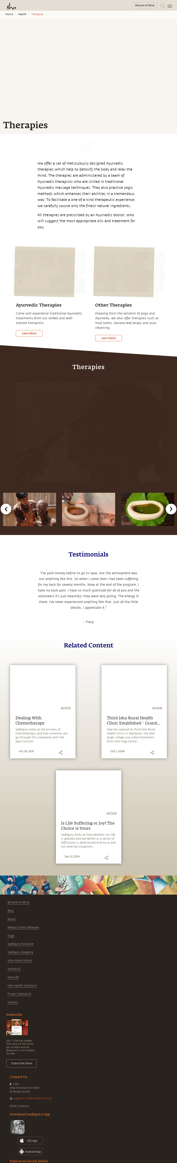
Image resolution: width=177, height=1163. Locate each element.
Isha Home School (20, 960)
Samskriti (14, 968)
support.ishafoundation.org (32, 1098)
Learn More (29, 333)
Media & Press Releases (23, 927)
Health (22, 14)
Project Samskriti (19, 993)
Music (12, 919)
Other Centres (19, 1106)
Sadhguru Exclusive (20, 943)
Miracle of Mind (18, 902)
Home (9, 14)
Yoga (11, 935)
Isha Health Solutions (22, 985)
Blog (10, 910)
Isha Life (13, 977)
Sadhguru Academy (20, 952)
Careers (13, 1002)
